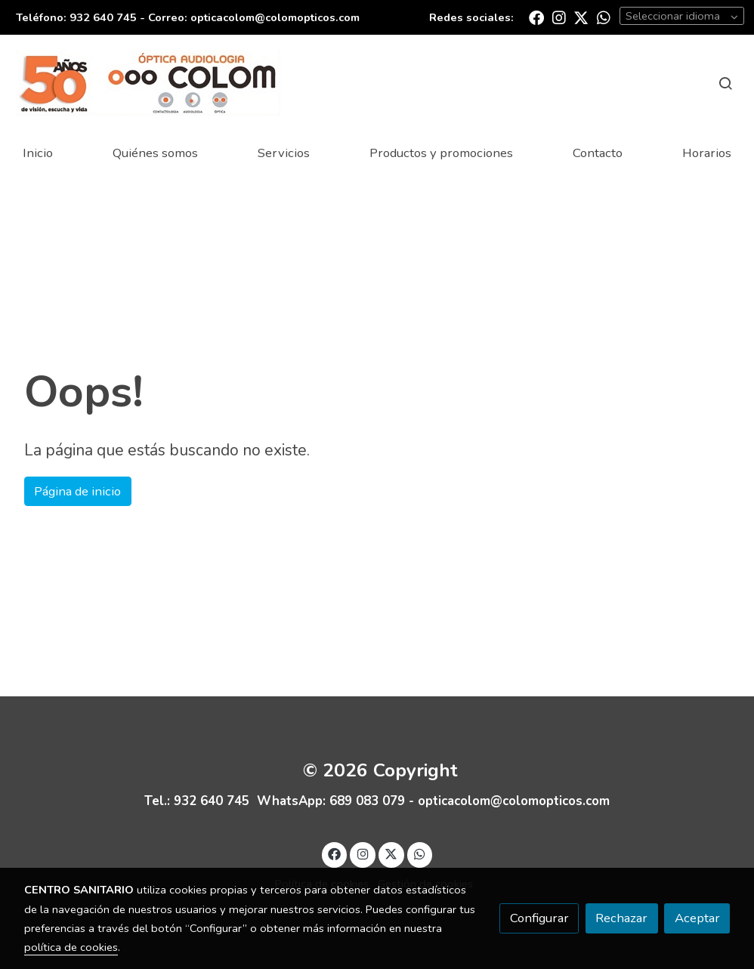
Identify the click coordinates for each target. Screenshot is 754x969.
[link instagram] (559, 16)
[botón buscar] (725, 83)
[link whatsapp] (603, 16)
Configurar (539, 918)
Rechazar (621, 918)
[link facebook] (536, 16)
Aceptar (697, 918)
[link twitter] (581, 16)
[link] (148, 83)
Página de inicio (77, 491)
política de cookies (71, 947)
